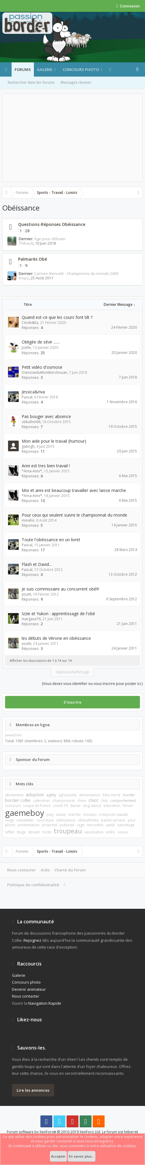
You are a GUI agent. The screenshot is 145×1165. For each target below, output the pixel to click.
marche (74, 814)
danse (75, 805)
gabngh (28, 446)
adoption (35, 794)
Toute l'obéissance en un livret (51, 539)
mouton (90, 814)
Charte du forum (70, 870)
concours (13, 805)
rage (80, 824)
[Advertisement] (72, 137)
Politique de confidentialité (33, 884)
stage (21, 832)
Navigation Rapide (44, 1003)
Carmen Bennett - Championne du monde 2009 (76, 273)
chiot (93, 800)
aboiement (14, 794)
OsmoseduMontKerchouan (44, 372)
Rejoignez (32, 940)
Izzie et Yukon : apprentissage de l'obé (58, 613)
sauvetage (126, 824)
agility (51, 794)
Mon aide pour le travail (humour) (54, 441)
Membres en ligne (33, 724)
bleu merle (112, 794)
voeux (123, 832)
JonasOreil (13, 735)
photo (10, 824)
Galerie (44, 69)
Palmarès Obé (32, 259)
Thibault (26, 243)
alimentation (89, 794)
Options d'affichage (72, 672)
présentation (29, 824)
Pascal (27, 397)
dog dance (92, 805)
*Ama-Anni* (32, 471)
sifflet (9, 832)
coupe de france (37, 805)
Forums (23, 69)
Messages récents (76, 82)
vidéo (110, 832)
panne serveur (113, 820)
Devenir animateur (29, 989)
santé (110, 824)
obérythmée (88, 820)
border (129, 794)
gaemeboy (24, 812)
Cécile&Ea (30, 322)
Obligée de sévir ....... (41, 342)
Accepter (58, 1156)
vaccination (93, 832)
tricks (46, 832)
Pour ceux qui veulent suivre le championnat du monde (74, 515)
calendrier (41, 800)
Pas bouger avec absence (46, 416)
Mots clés (24, 783)
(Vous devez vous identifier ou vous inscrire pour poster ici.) (92, 683)
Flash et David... (37, 564)
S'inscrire (72, 702)
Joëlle (26, 347)
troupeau (68, 831)
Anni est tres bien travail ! (46, 465)
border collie (18, 800)
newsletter (25, 820)
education (111, 805)
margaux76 (31, 618)
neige (9, 820)
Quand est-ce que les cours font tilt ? (57, 317)
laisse (61, 814)
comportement (123, 800)
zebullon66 (31, 421)
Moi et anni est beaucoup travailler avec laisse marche (74, 490)
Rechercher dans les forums (31, 82)
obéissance (65, 820)
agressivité (68, 794)
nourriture (45, 820)
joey (50, 814)
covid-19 (60, 805)
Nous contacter (21, 870)
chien (81, 800)
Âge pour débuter (50, 238)
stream (34, 832)
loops (24, 278)
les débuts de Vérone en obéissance (56, 638)
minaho (28, 520)
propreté (49, 824)
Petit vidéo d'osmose (42, 367)
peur (132, 820)
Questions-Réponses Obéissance (51, 224)
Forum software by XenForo (54, 1131)
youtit (26, 594)
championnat (64, 800)
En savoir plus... (81, 1156)
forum (128, 805)
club (104, 800)
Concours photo (81, 69)
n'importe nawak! (113, 814)
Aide (45, 870)
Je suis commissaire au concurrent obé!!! (60, 589)
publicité (67, 824)
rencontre (95, 824)
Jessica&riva (33, 392)
